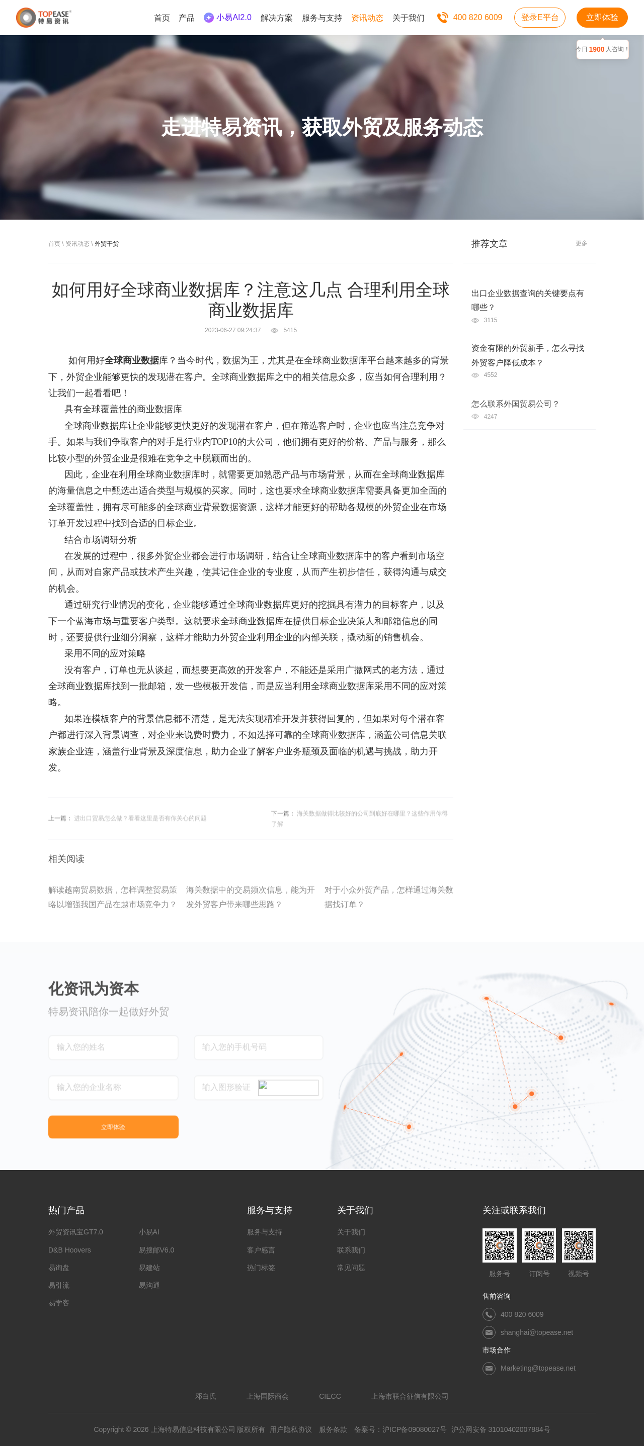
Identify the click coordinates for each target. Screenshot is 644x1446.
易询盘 (58, 1268)
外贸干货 (107, 243)
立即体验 (602, 17)
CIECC (330, 1396)
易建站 (149, 1268)
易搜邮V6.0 (157, 1250)
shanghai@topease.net (537, 1332)
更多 (582, 243)
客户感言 (261, 1250)
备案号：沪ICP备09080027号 (400, 1429)
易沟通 (149, 1285)
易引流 (58, 1285)
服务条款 (333, 1429)
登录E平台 (540, 17)
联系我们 (351, 1250)
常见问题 (351, 1268)
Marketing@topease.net (538, 1368)
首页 (54, 243)
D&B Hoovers (69, 1250)
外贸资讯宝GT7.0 (75, 1232)
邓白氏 (205, 1396)
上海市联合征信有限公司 (410, 1396)
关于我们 (351, 1232)
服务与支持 (264, 1232)
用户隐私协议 (291, 1429)
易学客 (58, 1303)
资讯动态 (77, 243)
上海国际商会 (268, 1396)
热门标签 (261, 1268)
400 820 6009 (478, 18)
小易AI (149, 1232)
